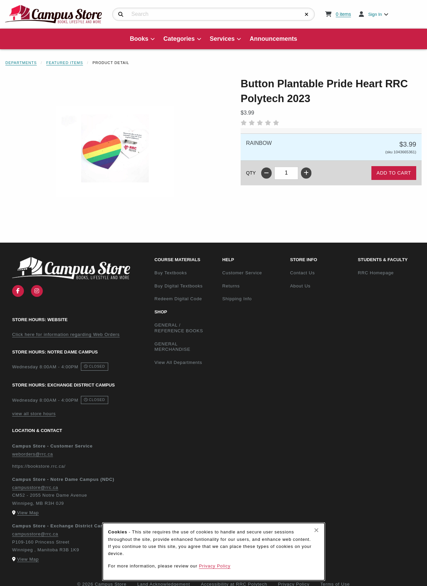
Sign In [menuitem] (375, 14)
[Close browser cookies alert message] (316, 530)
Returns (231, 285)
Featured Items (64, 63)
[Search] (121, 14)
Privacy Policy (215, 565)
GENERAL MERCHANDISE (172, 346)
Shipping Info (237, 298)
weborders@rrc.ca (32, 454)
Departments (21, 63)
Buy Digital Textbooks (178, 285)
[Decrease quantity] (266, 173)
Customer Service (242, 272)
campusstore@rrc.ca (35, 487)
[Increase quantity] (306, 173)
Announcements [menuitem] (273, 38)
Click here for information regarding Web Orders (66, 334)
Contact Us (302, 272)
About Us (300, 285)
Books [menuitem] (139, 38)
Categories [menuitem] (179, 38)
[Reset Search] (306, 14)
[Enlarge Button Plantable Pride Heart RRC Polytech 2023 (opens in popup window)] (115, 152)
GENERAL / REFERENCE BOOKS (178, 327)
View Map (28, 512)
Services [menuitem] (222, 38)
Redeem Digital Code (178, 298)
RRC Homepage (389, 272)
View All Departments (178, 362)
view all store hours (34, 413)
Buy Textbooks (170, 272)
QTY (251, 173)
